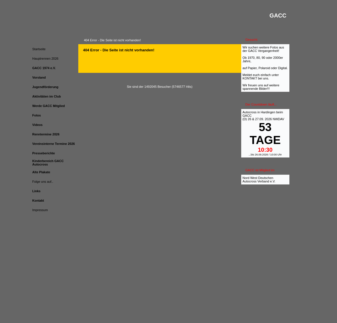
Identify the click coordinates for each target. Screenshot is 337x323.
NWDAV (278, 119)
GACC (247, 115)
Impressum (40, 210)
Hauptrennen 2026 (45, 58)
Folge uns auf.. (42, 181)
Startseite (39, 49)
